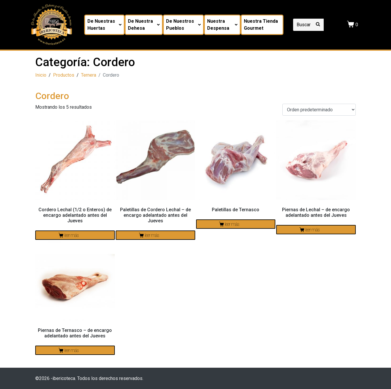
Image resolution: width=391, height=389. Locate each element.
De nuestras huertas (104, 24)
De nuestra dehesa (144, 24)
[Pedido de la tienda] (319, 110)
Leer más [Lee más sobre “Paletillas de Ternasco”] (232, 224)
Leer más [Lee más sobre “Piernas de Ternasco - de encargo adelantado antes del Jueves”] (71, 350)
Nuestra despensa (222, 24)
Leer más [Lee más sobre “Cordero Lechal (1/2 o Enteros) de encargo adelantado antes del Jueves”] (71, 235)
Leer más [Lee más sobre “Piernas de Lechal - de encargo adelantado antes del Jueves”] (312, 230)
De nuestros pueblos (183, 24)
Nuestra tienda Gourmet (261, 24)
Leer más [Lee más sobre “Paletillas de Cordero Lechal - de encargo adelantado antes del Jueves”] (152, 235)
